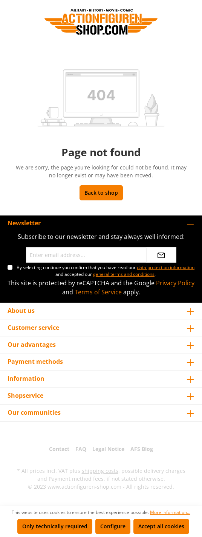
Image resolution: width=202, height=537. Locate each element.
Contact (59, 448)
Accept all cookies (161, 526)
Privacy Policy (175, 283)
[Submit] (161, 255)
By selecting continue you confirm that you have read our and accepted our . (105, 270)
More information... (170, 512)
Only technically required (54, 526)
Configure (112, 526)
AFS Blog (141, 448)
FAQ (80, 448)
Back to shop (101, 192)
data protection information (165, 267)
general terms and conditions (124, 274)
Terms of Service (98, 292)
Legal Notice (108, 448)
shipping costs (100, 470)
